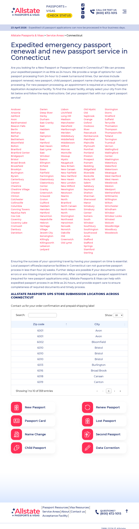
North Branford (66, 201)
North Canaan (69, 206)
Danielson (16, 232)
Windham (110, 209)
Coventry (16, 219)
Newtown (66, 192)
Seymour (89, 189)
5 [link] (94, 391)
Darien (44, 109)
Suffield (109, 119)
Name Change (28, 434)
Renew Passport (101, 407)
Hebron (44, 222)
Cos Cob (15, 216)
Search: (20, 315)
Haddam (45, 206)
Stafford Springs (88, 244)
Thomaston (111, 126)
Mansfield (66, 126)
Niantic (65, 196)
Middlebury (67, 136)
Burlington (17, 172)
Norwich (66, 229)
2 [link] (76, 391)
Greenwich (46, 192)
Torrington (111, 139)
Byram (15, 176)
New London (68, 182)
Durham (44, 119)
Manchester (68, 122)
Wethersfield (112, 192)
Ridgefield (90, 169)
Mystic (64, 159)
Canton (15, 182)
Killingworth (47, 242)
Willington (111, 199)
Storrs (108, 112)
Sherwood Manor (90, 201)
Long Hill (66, 116)
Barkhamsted (19, 122)
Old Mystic (90, 109)
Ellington (45, 162)
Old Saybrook (89, 114)
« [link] (59, 391)
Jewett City (46, 232)
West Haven (112, 179)
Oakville (65, 232)
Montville (66, 152)
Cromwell (16, 226)
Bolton (15, 146)
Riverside (89, 172)
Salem (87, 182)
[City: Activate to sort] (99, 324)
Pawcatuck (90, 132)
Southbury (90, 226)
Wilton (109, 202)
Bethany (16, 132)
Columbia (16, 206)
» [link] (120, 391)
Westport (110, 189)
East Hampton (45, 134)
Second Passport (101, 434)
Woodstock (111, 232)
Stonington (111, 109)
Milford (65, 146)
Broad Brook (18, 162)
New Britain (68, 166)
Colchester (17, 199)
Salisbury (89, 186)
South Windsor (89, 221)
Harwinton (46, 216)
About (65, 511)
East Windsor (45, 154)
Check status (59, 15)
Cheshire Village (20, 189)
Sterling (88, 252)
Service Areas (51, 511)
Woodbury (111, 229)
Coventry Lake (19, 222)
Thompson (111, 129)
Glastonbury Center (47, 184)
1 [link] (70, 391)
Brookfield (17, 166)
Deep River (46, 112)
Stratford (110, 116)
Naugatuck (67, 162)
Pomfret (88, 149)
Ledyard (44, 249)
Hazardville (46, 219)
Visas (50, 11)
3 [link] (82, 391)
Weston (109, 186)
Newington (67, 189)
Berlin (14, 129)
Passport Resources (55, 507)
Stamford (89, 249)
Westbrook (111, 182)
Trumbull (110, 142)
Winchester (111, 206)
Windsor (110, 212)
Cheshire (16, 186)
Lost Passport (99, 420)
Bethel (15, 136)
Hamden (45, 209)
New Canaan (68, 169)
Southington (91, 229)
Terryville (110, 122)
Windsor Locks (113, 216)
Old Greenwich (67, 238)
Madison (66, 119)
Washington (112, 159)
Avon (14, 119)
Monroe (65, 149)
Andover (16, 109)
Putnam (88, 162)
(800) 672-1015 (106, 13)
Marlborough (68, 129)
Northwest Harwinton (67, 221)
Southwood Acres (90, 234)
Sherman (89, 196)
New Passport (28, 407)
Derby (43, 116)
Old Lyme (66, 242)
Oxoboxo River (89, 128)
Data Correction (101, 447)
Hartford (45, 212)
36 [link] (108, 391)
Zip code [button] (38, 324)
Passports (55, 6)
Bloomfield (17, 142)
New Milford (68, 186)
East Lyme (45, 149)
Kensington (46, 236)
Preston (88, 156)
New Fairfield (68, 172)
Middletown (68, 142)
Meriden (66, 132)
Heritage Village (45, 228)
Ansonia (15, 112)
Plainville (89, 142)
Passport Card (28, 420)
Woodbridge (112, 226)
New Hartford (68, 176)
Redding (89, 166)
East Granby (47, 122)
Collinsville (17, 202)
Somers (88, 216)
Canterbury (17, 179)
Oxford (88, 122)
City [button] (97, 324)
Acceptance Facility (55, 515)
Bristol (14, 159)
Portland (89, 152)
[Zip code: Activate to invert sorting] (40, 324)
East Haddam (45, 128)
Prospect (89, 159)
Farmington (47, 176)
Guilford (44, 202)
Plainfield (89, 139)
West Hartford (113, 176)
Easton (44, 159)
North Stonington (67, 214)
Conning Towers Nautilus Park (20, 211)
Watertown (111, 169)
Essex (43, 169)
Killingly (44, 239)
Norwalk (65, 226)
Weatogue (111, 172)
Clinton (15, 196)
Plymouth (89, 146)
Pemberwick (91, 136)
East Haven (46, 146)
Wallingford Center (111, 154)
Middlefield (67, 139)
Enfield (44, 166)
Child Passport (28, 447)
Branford (16, 149)
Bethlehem (17, 139)
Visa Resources (79, 507)
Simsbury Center (89, 211)
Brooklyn (16, 169)
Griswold (45, 196)
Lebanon (45, 246)
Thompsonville (113, 132)
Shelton (88, 192)
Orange (88, 119)
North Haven (68, 209)
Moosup (65, 156)
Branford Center (20, 152)
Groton (44, 199)
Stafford (88, 239)
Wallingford (111, 149)
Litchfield (66, 112)
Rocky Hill (89, 179)
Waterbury (111, 162)
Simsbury (89, 206)
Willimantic (111, 196)
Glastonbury (47, 179)
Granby (44, 189)
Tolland (109, 136)
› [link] (114, 391)
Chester (15, 192)
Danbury (16, 229)
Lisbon (65, 109)
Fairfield (44, 172)
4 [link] (88, 391)
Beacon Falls (18, 126)
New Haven (67, 179)
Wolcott (109, 222)
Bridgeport (17, 156)
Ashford (15, 116)
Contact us (78, 511)
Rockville (89, 176)
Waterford (111, 166)
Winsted (110, 219)
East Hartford (45, 141)
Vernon (109, 146)
